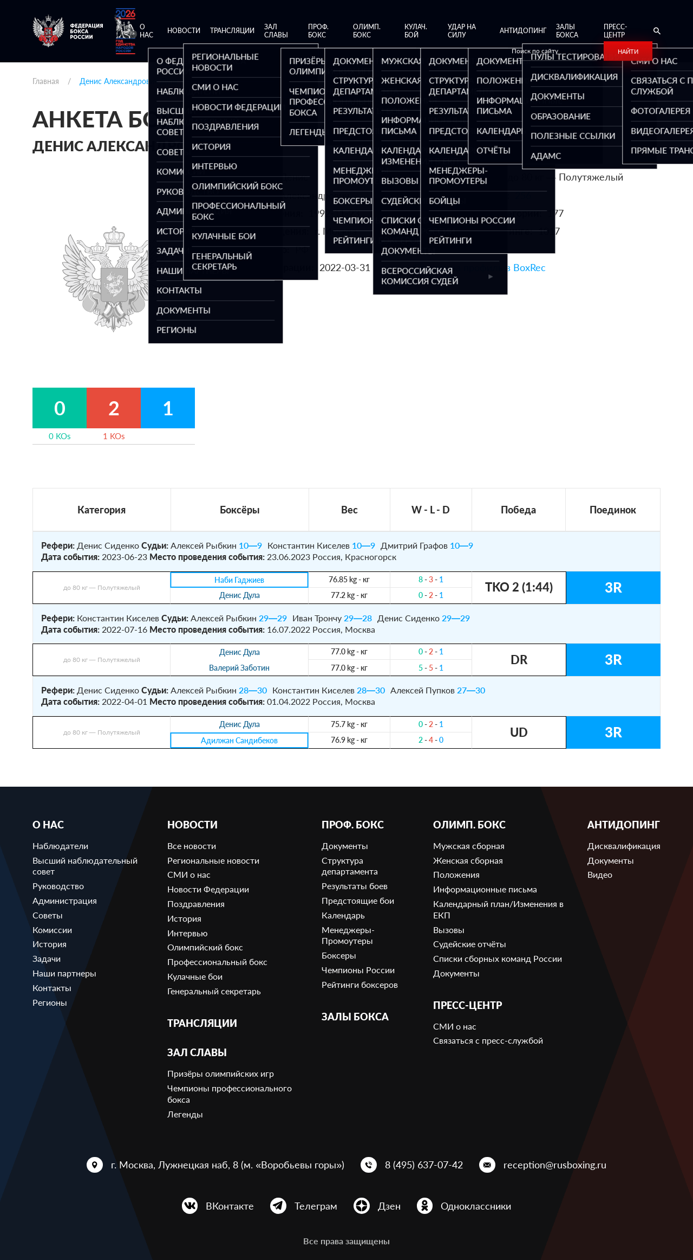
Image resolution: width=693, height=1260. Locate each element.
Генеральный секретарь (214, 991)
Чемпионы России (358, 970)
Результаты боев (355, 885)
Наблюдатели (60, 845)
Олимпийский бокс (205, 947)
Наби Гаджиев (239, 579)
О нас (146, 31)
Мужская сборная (469, 845)
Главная (45, 81)
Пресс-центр (615, 31)
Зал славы (276, 31)
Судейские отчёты (469, 943)
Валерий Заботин (239, 668)
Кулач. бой (415, 31)
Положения (456, 874)
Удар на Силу (462, 31)
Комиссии (52, 929)
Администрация (64, 900)
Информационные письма (485, 889)
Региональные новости (213, 860)
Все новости (191, 845)
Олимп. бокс (367, 31)
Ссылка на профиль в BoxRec (480, 267)
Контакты (51, 987)
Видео (599, 874)
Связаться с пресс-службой (488, 1040)
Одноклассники (476, 1206)
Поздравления (196, 903)
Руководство (58, 885)
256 (523, 195)
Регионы (49, 1002)
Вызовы (449, 929)
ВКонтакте (230, 1206)
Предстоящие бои (358, 900)
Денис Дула (239, 596)
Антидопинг (523, 31)
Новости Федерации (208, 889)
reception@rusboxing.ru (555, 1165)
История (49, 943)
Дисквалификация (624, 845)
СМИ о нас (189, 874)
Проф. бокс (318, 31)
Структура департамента (350, 866)
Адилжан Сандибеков (239, 740)
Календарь (343, 915)
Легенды (185, 1114)
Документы (345, 845)
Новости (183, 31)
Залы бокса (567, 31)
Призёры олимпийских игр (220, 1073)
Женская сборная (468, 860)
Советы (47, 915)
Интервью (187, 933)
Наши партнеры (64, 973)
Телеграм (316, 1206)
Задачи (46, 958)
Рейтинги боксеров (360, 984)
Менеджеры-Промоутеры (348, 935)
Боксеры (339, 955)
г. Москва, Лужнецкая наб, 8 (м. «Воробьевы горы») (227, 1165)
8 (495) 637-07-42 (424, 1165)
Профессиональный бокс (217, 961)
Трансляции (232, 31)
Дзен (389, 1206)
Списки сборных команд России (497, 958)
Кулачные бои (195, 976)
